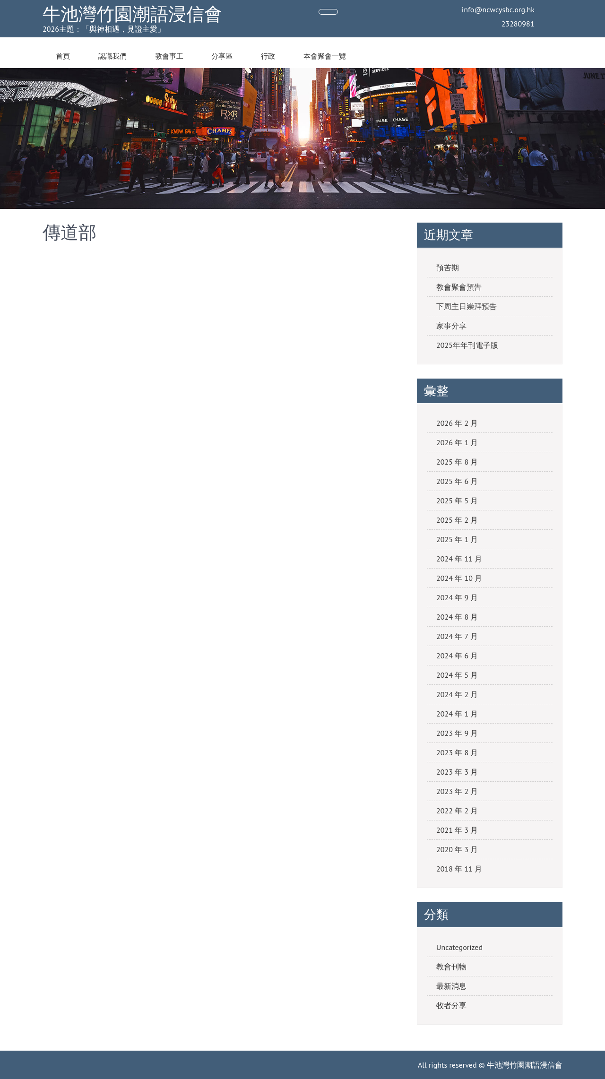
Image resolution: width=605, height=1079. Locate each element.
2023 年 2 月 (457, 791)
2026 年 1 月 (457, 442)
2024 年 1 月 (457, 713)
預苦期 (447, 267)
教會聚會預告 (459, 287)
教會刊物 (451, 966)
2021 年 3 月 (457, 830)
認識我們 (112, 56)
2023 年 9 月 (457, 733)
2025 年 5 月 (457, 500)
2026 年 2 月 (457, 423)
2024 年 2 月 (457, 694)
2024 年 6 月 (457, 655)
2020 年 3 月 (457, 849)
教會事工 (169, 56)
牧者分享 (451, 1005)
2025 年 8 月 (457, 461)
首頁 (63, 56)
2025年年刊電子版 (467, 345)
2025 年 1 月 (457, 539)
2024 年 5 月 (457, 675)
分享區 (222, 56)
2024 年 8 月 (457, 617)
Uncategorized (459, 947)
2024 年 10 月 (459, 578)
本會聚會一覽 (324, 56)
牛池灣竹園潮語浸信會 (132, 14)
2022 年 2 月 (457, 810)
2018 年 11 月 (459, 868)
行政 (268, 56)
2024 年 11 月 (459, 558)
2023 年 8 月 (457, 752)
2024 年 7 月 (457, 636)
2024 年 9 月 (457, 597)
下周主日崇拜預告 (466, 306)
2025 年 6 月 (457, 481)
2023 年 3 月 (457, 772)
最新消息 (451, 986)
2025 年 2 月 (457, 520)
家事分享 (451, 325)
